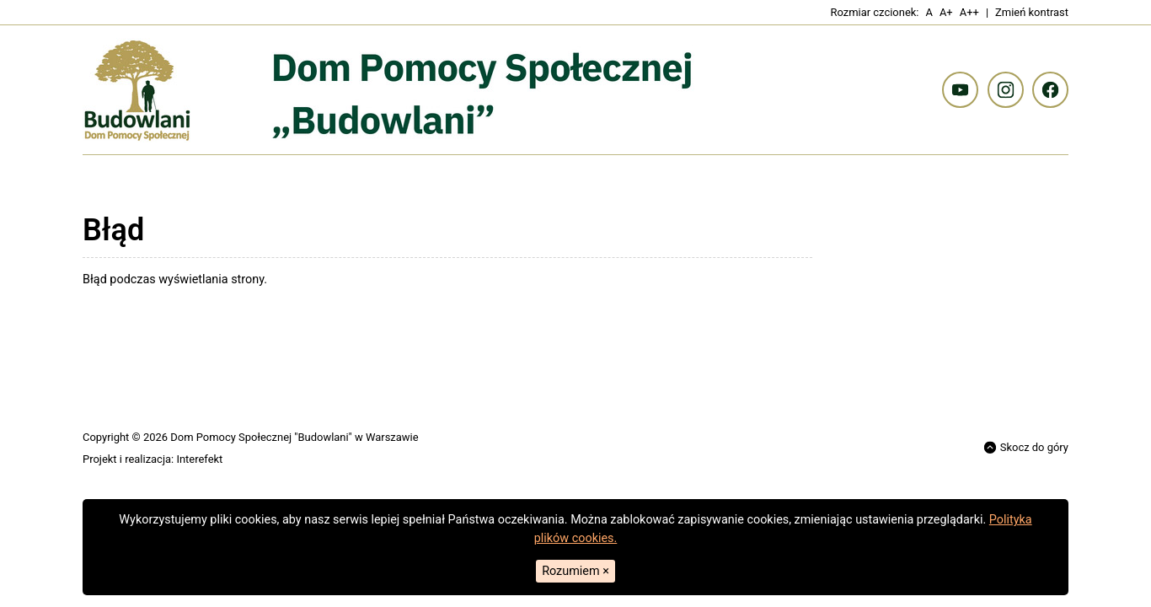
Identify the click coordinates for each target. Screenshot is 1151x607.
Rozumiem (575, 571)
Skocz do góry (1026, 447)
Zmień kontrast (1031, 12)
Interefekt (199, 459)
